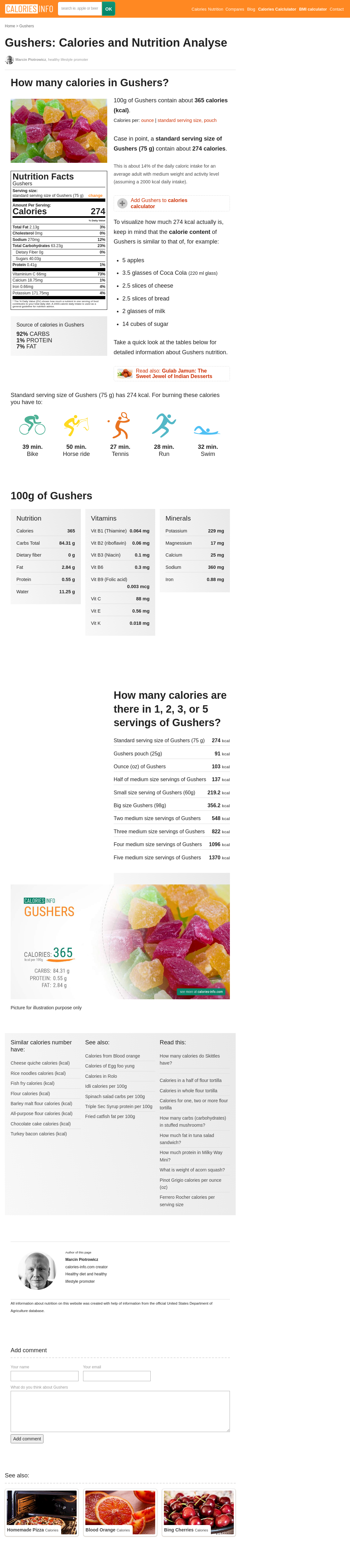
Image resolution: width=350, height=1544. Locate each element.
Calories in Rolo (101, 1076)
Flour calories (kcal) (30, 1093)
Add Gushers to (159, 203)
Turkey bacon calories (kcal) (39, 1133)
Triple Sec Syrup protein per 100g (119, 1106)
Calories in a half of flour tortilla (191, 1080)
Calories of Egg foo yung (110, 1065)
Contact (337, 9)
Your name (20, 1367)
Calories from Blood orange (112, 1056)
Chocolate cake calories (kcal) (41, 1123)
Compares (234, 9)
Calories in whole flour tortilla (188, 1090)
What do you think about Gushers (39, 1387)
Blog (251, 9)
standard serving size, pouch (187, 120)
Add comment (27, 1438)
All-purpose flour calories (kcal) (41, 1113)
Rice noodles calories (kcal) (38, 1073)
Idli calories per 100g (106, 1086)
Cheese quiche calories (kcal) (40, 1063)
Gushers (26, 26)
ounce (147, 120)
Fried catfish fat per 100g (110, 1116)
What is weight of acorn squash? (192, 1169)
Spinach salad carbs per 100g (115, 1096)
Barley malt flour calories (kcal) (41, 1103)
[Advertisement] (59, 732)
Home (10, 26)
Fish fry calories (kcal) (32, 1083)
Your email (92, 1367)
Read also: (174, 373)
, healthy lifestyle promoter (51, 59)
